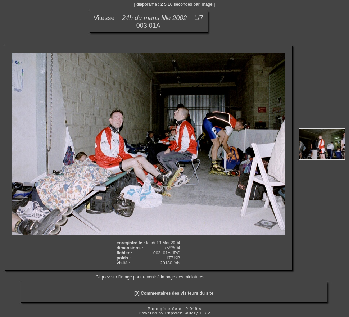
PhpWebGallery (181, 313)
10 (170, 4)
